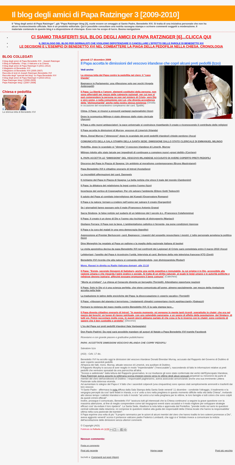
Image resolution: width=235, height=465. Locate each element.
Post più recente (89, 450)
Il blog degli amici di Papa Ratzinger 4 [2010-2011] (26, 78)
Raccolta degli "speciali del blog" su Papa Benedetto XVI (29, 75)
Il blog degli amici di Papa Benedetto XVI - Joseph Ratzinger (31, 61)
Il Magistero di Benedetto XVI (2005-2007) (22, 70)
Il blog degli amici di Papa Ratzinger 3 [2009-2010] (95, 14)
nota (115, 389)
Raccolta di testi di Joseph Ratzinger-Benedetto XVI (27, 73)
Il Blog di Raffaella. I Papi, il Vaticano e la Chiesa (25, 63)
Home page (156, 450)
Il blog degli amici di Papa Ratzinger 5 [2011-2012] (26, 66)
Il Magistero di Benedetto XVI (16, 68)
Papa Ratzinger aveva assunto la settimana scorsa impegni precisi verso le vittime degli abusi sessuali (135, 376)
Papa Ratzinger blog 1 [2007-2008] (19, 82)
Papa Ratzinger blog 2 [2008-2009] (19, 80)
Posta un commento (90, 445)
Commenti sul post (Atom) (105, 457)
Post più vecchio (224, 450)
